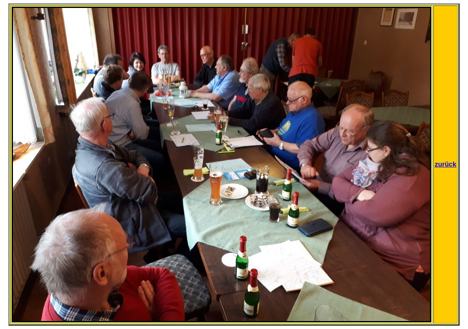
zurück (445, 164)
